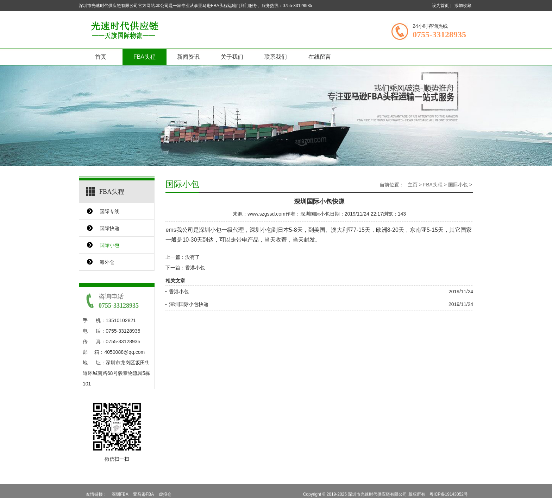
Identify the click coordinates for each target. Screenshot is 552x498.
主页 (413, 184)
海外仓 (107, 262)
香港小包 (195, 267)
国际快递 (109, 228)
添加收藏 (462, 5)
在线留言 (319, 57)
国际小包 (109, 245)
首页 (100, 57)
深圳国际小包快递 (188, 304)
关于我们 (232, 57)
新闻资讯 (188, 57)
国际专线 (109, 211)
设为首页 (440, 5)
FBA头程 (144, 57)
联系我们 (275, 57)
